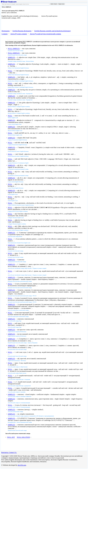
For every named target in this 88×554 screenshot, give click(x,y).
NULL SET (11, 437)
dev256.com (22, 465)
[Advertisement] (72, 17)
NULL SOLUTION (23, 437)
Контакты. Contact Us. (9, 452)
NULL (10, 71)
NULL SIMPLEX (14, 48)
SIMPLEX (11, 57)
